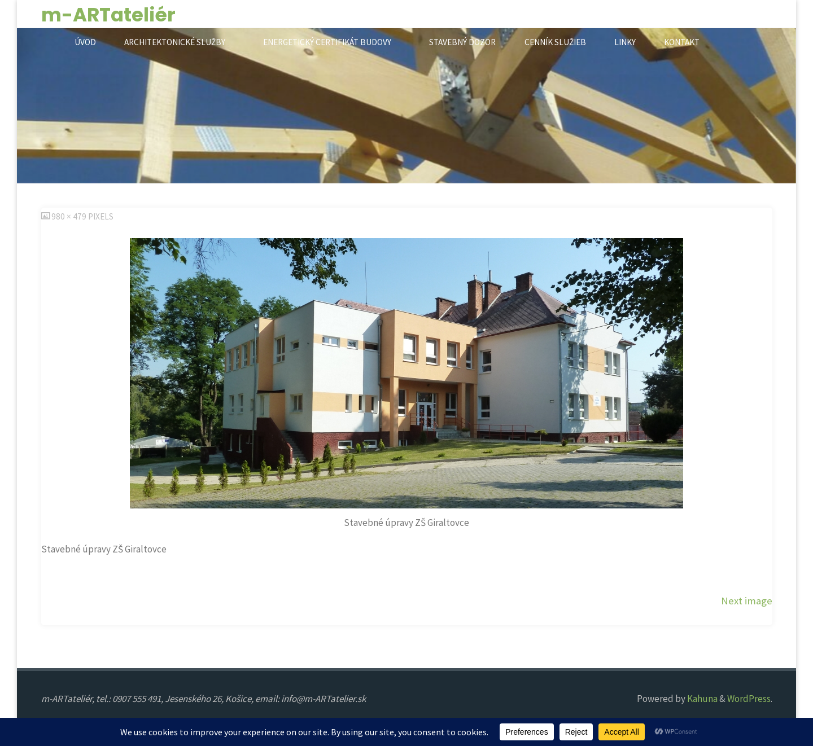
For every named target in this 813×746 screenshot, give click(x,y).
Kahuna (701, 698)
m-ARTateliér (108, 14)
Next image (746, 600)
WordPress (749, 698)
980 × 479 (69, 216)
